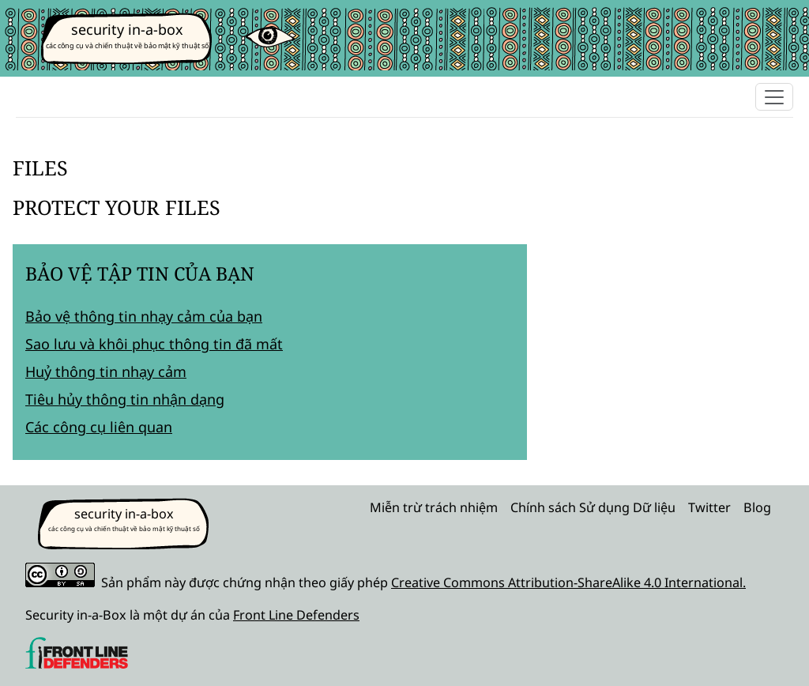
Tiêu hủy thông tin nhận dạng (124, 399)
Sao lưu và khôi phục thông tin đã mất (154, 343)
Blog (757, 507)
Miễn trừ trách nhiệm (434, 507)
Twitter (709, 507)
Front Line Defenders (296, 615)
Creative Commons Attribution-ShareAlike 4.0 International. (568, 582)
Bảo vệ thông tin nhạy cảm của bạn (143, 316)
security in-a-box (127, 29)
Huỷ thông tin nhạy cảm (105, 371)
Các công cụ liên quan (98, 426)
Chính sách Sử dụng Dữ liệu (592, 507)
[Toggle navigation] (774, 97)
